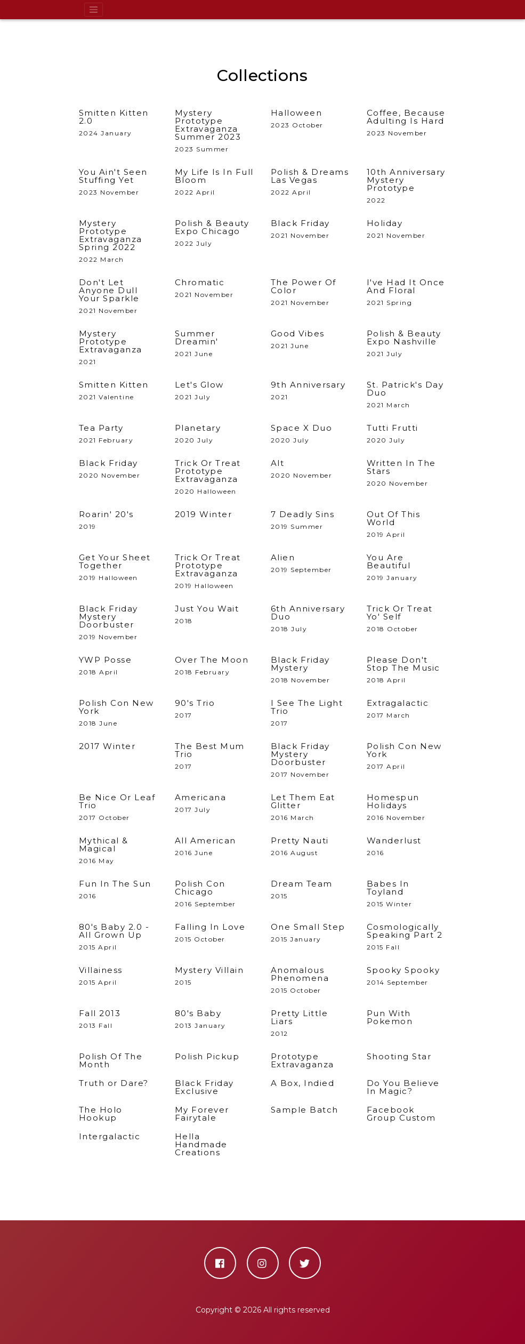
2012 (311, 1023)
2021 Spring (407, 292)
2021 (119, 347)
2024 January (119, 123)
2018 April (407, 670)
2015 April (119, 937)
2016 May (119, 850)
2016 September (215, 894)
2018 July (311, 619)
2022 (407, 186)
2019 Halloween (119, 567)
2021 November (119, 296)
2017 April (407, 756)
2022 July (215, 233)
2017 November (311, 760)
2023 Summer (215, 131)
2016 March (311, 807)
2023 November (407, 123)
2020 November (407, 473)
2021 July (407, 343)
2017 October (119, 807)
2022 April (215, 182)
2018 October (407, 619)
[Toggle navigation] (93, 10)
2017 (311, 713)
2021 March (407, 395)
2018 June (119, 713)
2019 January (407, 567)
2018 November (311, 670)
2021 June (215, 343)
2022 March (119, 241)
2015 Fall (407, 937)
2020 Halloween (215, 477)
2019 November (119, 623)
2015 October (311, 980)
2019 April (407, 524)
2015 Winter (407, 894)
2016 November (407, 807)
